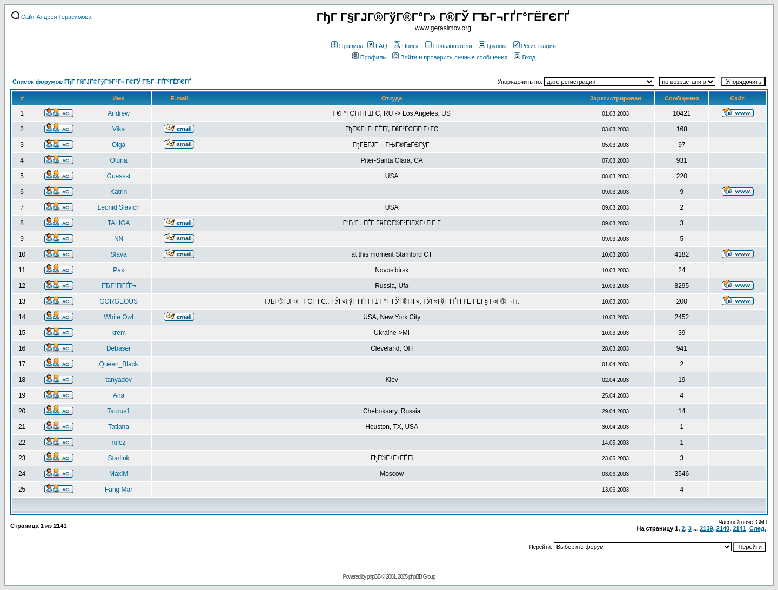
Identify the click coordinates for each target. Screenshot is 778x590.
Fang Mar (118, 489)
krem (118, 333)
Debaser (118, 348)
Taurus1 (118, 411)
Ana (118, 395)
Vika (118, 129)
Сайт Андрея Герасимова (51, 17)
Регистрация (534, 46)
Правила (347, 46)
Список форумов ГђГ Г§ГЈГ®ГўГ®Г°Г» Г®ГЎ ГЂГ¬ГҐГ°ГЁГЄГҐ (101, 81)
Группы (493, 46)
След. (757, 528)
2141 (739, 528)
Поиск (406, 46)
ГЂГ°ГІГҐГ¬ (119, 286)
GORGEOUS (118, 301)
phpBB (373, 577)
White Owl (118, 317)
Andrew (119, 113)
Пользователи (448, 46)
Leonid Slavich (119, 207)
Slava (119, 254)
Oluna (119, 160)
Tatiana (118, 427)
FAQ (377, 46)
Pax (118, 270)
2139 (706, 528)
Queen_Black (118, 364)
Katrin (118, 192)
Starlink (119, 458)
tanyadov (118, 380)
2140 (722, 528)
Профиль (369, 57)
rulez (119, 442)
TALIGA (119, 223)
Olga (118, 145)
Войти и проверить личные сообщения (449, 57)
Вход (524, 57)
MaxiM (118, 474)
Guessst (119, 176)
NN (118, 239)
